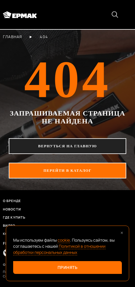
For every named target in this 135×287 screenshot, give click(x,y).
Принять (68, 267)
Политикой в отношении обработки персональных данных (59, 249)
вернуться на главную (67, 146)
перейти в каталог (68, 170)
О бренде (12, 201)
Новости (12, 209)
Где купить (14, 217)
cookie (64, 240)
